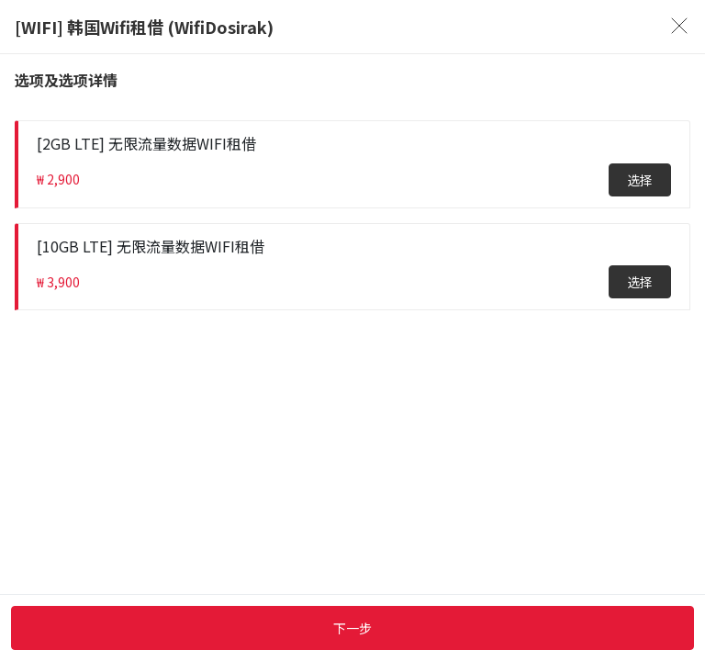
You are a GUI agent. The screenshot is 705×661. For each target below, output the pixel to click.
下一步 (352, 628)
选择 (640, 180)
